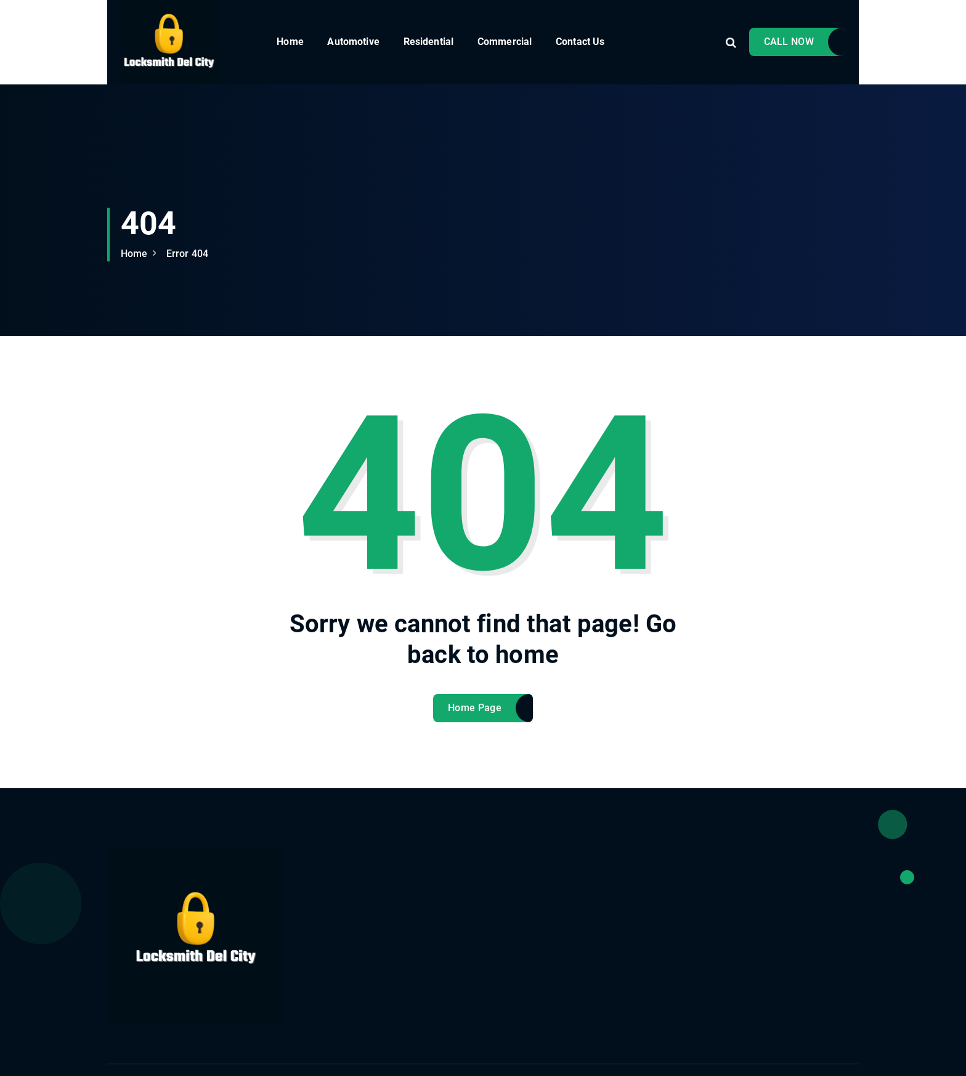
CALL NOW (789, 41)
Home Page (474, 716)
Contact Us (580, 41)
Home (290, 41)
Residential (429, 41)
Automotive (353, 41)
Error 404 (187, 253)
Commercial (504, 41)
